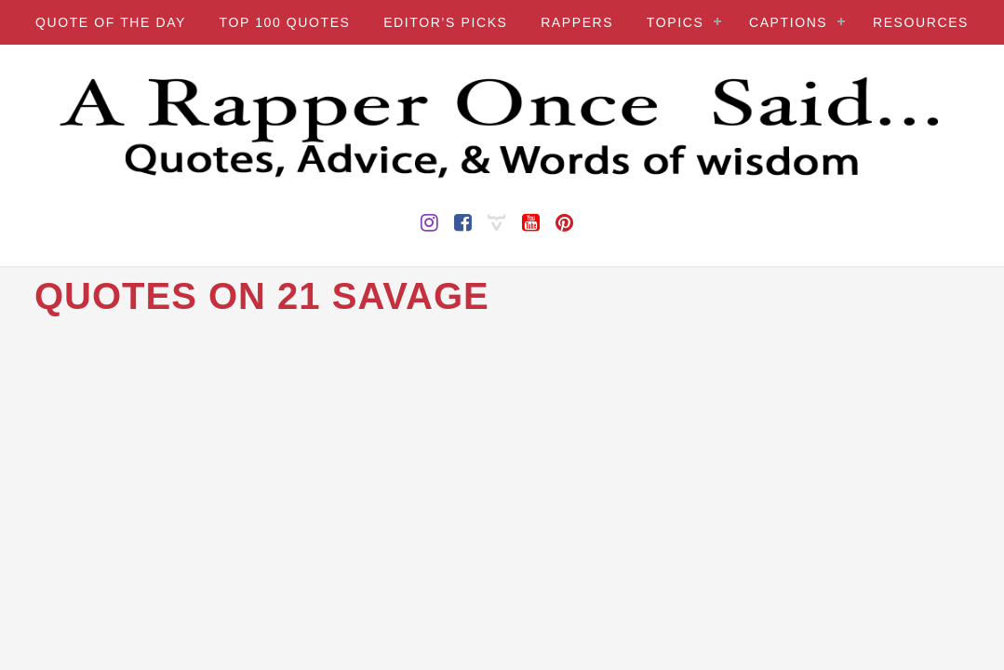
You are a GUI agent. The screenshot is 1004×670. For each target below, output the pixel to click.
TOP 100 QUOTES (285, 22)
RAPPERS (577, 22)
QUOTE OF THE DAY (110, 22)
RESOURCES (921, 22)
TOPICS (675, 22)
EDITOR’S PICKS (445, 22)
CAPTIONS (788, 22)
